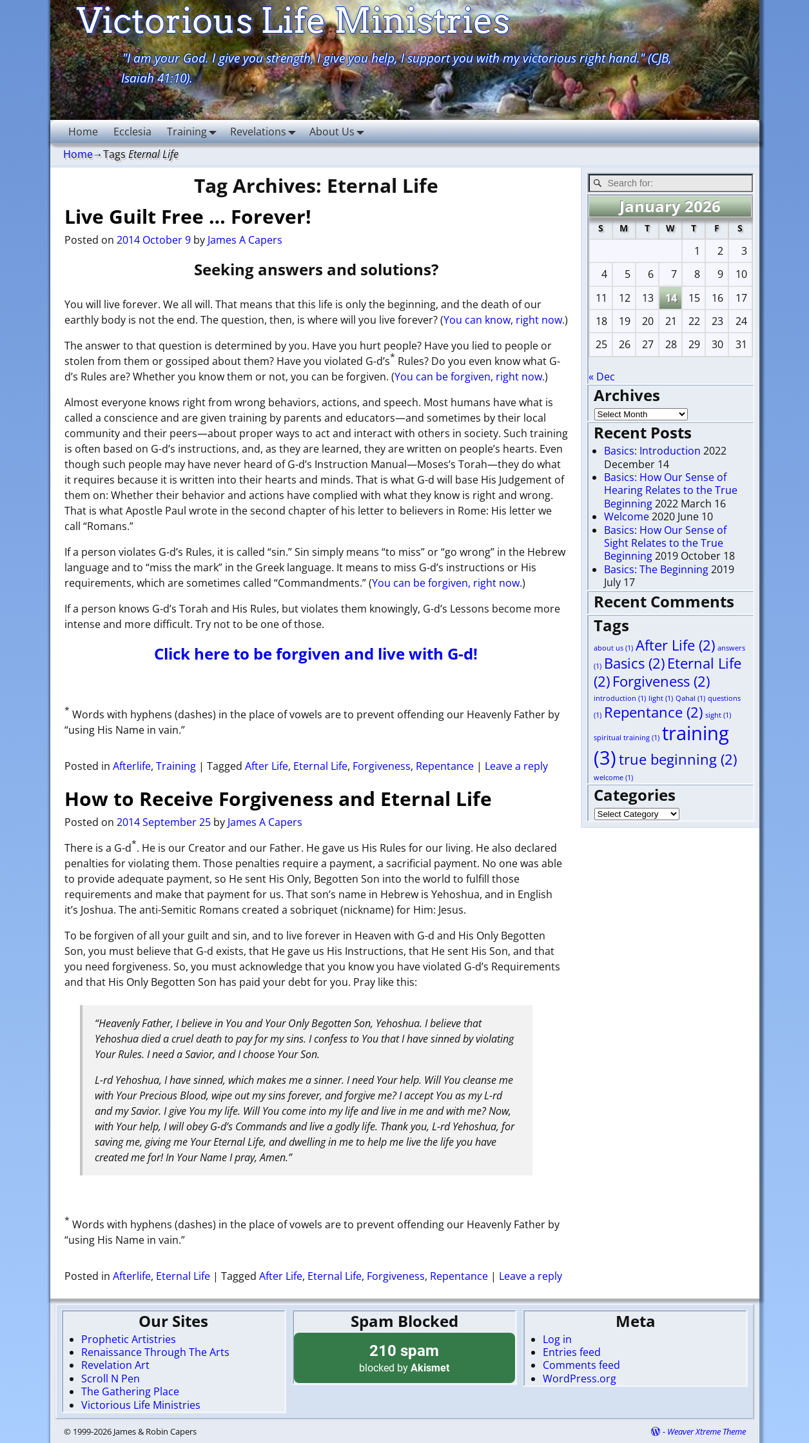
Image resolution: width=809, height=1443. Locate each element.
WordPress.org (579, 1378)
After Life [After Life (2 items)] (675, 645)
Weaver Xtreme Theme (706, 1431)
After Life (266, 766)
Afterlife (132, 766)
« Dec (602, 376)
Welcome (626, 516)
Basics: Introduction (652, 451)
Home (83, 131)
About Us (339, 131)
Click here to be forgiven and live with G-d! (316, 653)
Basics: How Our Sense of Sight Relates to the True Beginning (665, 543)
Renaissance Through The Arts (155, 1352)
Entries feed (572, 1352)
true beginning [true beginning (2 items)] (678, 759)
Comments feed (581, 1365)
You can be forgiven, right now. (470, 376)
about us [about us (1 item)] (613, 648)
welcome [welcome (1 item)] (613, 777)
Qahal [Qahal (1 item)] (690, 698)
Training (194, 131)
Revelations (266, 131)
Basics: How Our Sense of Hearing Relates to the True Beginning (670, 490)
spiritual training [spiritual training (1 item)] (626, 737)
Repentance (445, 766)
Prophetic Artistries (128, 1339)
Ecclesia (132, 131)
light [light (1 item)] (660, 698)
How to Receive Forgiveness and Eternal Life (278, 798)
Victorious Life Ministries (140, 1405)
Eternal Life (320, 766)
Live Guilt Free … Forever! (187, 216)
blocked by (405, 1357)
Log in (557, 1339)
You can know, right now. (504, 320)
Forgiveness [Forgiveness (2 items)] (661, 681)
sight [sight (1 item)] (718, 715)
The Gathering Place (130, 1391)
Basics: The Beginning (656, 569)
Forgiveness (382, 766)
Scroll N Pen (110, 1378)
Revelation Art (115, 1365)
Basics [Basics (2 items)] (634, 663)
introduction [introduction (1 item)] (620, 698)
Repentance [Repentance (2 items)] (653, 712)
